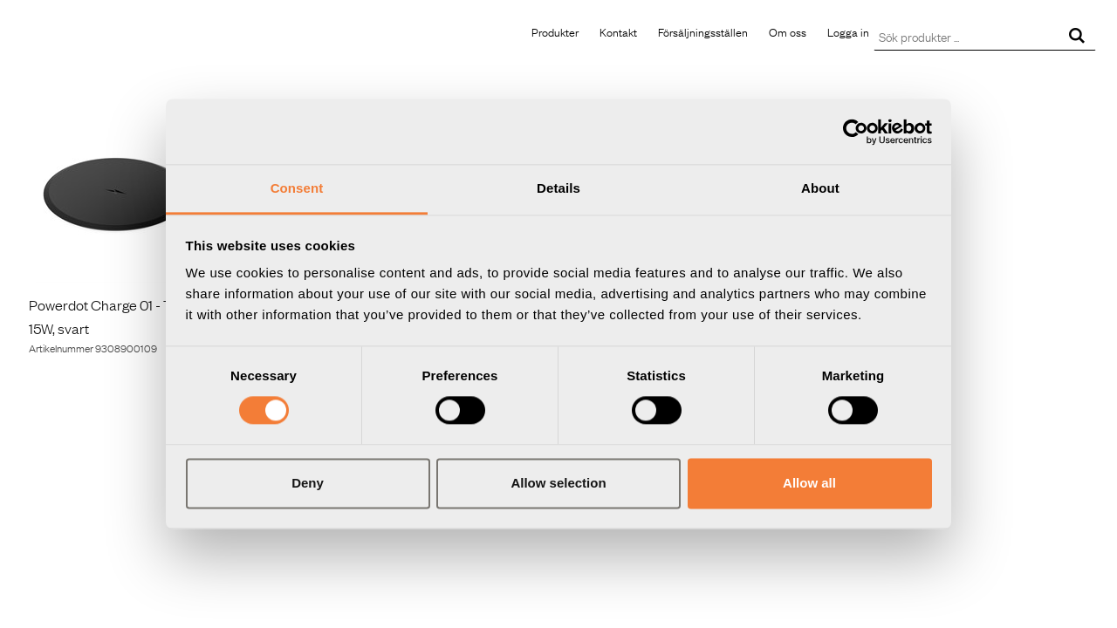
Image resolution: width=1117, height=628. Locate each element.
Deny (307, 482)
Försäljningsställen (703, 31)
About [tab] (820, 188)
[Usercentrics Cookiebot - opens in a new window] (855, 132)
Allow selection (558, 482)
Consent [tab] (297, 188)
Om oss (787, 31)
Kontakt (618, 31)
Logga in (848, 31)
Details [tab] (558, 188)
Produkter (555, 31)
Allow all (809, 482)
